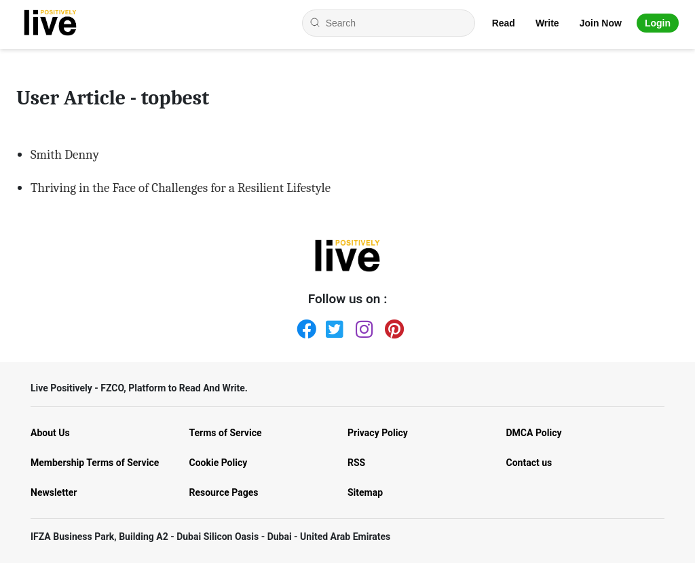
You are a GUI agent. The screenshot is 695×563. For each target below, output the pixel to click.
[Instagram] (362, 326)
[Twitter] (332, 326)
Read (503, 23)
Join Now (601, 23)
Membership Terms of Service (95, 462)
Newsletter (54, 492)
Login (658, 23)
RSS (356, 462)
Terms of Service (225, 432)
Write (547, 23)
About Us (50, 432)
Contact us (529, 462)
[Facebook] (303, 326)
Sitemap (365, 492)
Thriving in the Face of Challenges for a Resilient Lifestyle (181, 187)
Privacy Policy (378, 432)
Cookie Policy (218, 462)
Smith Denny (65, 154)
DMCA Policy (534, 432)
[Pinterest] (391, 326)
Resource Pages (224, 492)
